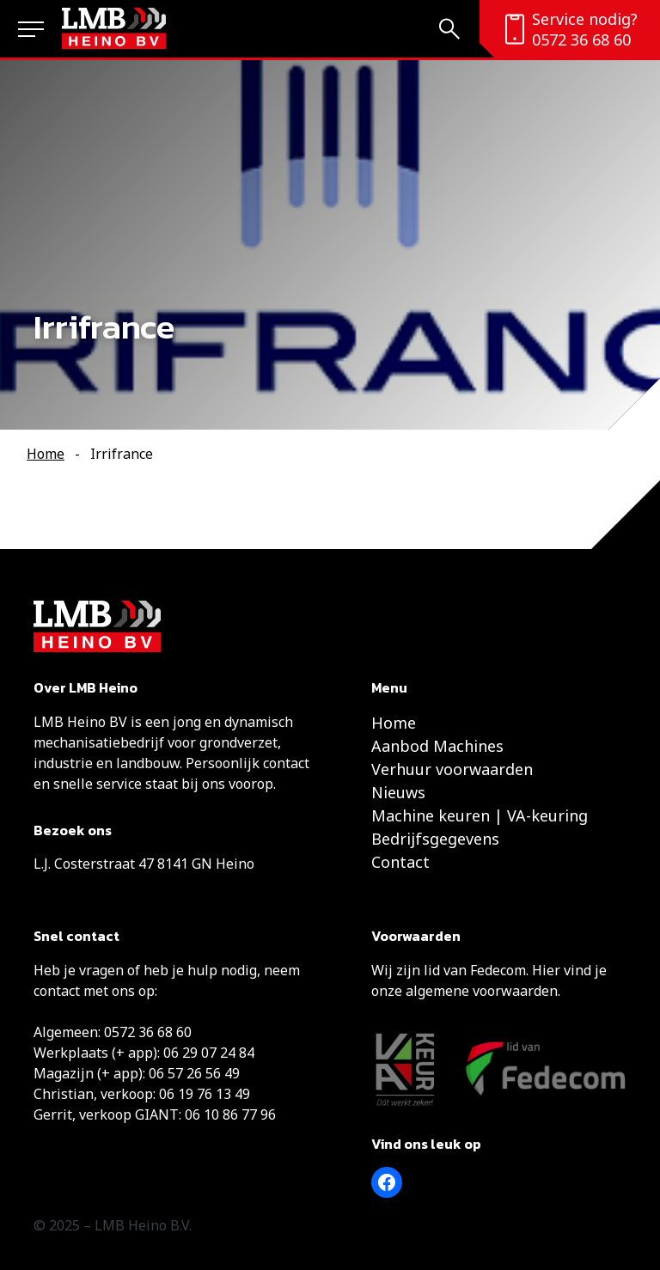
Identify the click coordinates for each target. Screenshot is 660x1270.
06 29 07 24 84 (208, 1052)
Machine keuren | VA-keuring (479, 815)
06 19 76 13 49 (204, 1093)
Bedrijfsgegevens (435, 838)
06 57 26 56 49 (194, 1073)
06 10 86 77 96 (230, 1114)
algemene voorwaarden (482, 990)
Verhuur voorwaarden (452, 769)
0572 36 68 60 (581, 39)
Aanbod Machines (437, 746)
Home (45, 453)
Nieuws (398, 792)
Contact (400, 862)
